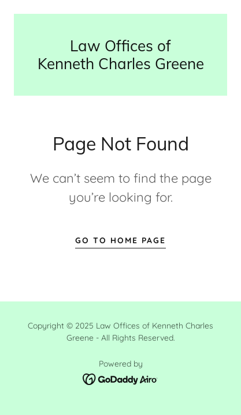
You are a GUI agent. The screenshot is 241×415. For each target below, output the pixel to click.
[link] (120, 55)
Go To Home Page (120, 240)
